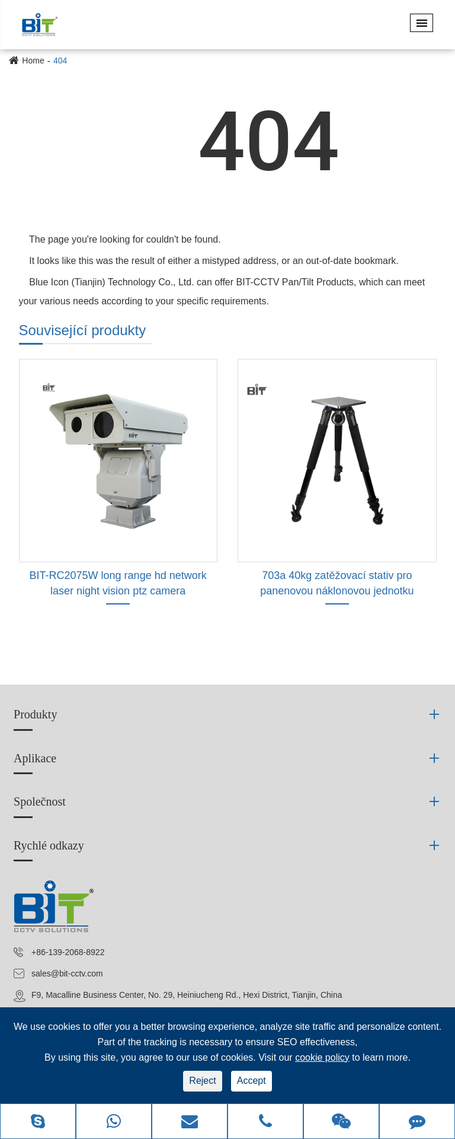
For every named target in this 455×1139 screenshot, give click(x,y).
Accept (251, 1081)
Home (33, 60)
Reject (202, 1081)
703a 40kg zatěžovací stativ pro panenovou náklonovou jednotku (337, 583)
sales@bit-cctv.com (67, 973)
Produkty (35, 714)
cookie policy (322, 1057)
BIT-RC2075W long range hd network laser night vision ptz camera (118, 583)
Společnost (40, 801)
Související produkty (82, 330)
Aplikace (35, 758)
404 (60, 60)
